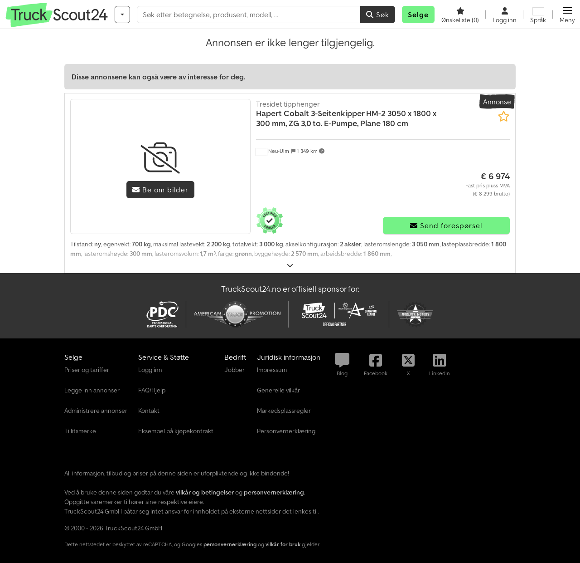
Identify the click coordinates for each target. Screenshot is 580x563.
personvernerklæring (229, 544)
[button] (567, 14)
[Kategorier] (122, 14)
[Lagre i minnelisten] (504, 116)
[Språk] (538, 14)
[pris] (487, 184)
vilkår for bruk (283, 544)
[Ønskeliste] (460, 14)
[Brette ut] (290, 266)
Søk (377, 14)
